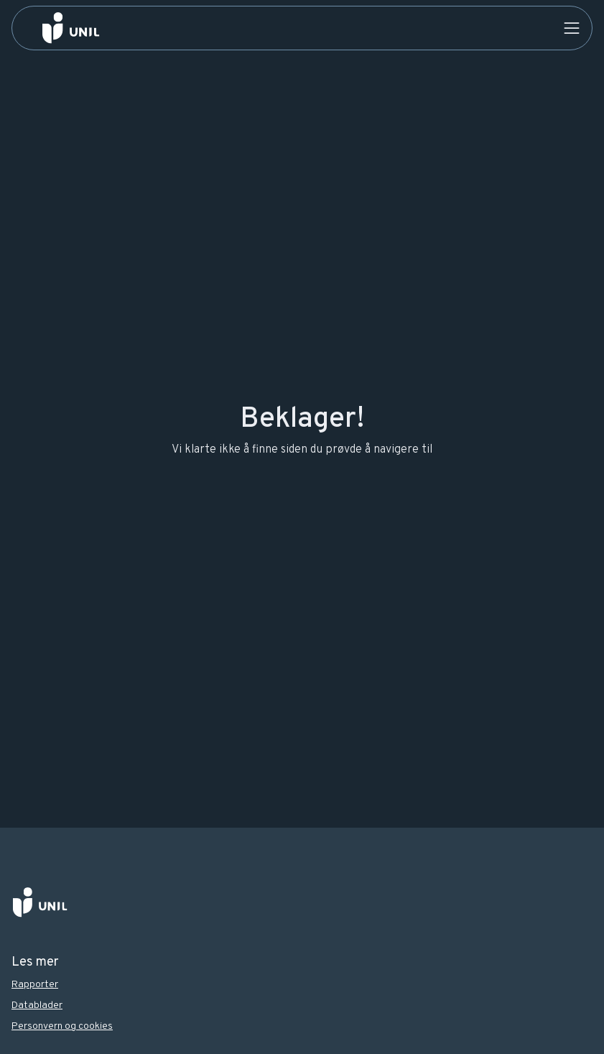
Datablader (36, 1005)
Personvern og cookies (62, 1026)
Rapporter (34, 985)
